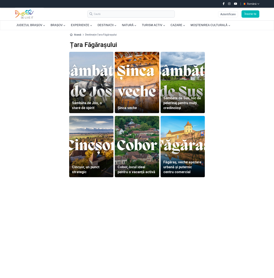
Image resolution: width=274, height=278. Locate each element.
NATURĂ (129, 25)
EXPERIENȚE (81, 25)
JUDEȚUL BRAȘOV (30, 25)
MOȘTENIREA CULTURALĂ (210, 25)
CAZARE (178, 25)
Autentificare (228, 14)
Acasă (77, 34)
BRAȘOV (58, 25)
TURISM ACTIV (153, 25)
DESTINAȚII (107, 25)
